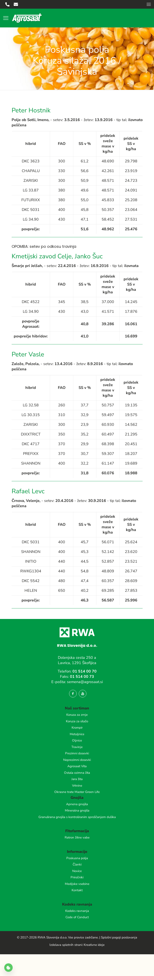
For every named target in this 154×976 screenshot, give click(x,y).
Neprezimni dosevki (77, 760)
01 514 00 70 (84, 671)
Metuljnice (77, 734)
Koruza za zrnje (77, 715)
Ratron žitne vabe (77, 837)
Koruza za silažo (77, 721)
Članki (77, 864)
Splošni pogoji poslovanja (119, 937)
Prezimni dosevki (77, 753)
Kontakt (77, 890)
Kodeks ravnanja (77, 911)
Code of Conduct (77, 917)
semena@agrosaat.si (85, 681)
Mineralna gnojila (77, 810)
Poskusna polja (77, 858)
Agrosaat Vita (77, 766)
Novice (77, 871)
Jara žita (77, 779)
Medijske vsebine (77, 884)
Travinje (77, 747)
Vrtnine (77, 785)
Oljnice (77, 740)
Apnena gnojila (77, 804)
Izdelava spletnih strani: (66, 945)
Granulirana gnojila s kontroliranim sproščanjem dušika (77, 817)
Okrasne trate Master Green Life (77, 792)
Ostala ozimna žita (77, 773)
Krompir (77, 727)
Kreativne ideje (94, 945)
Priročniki (77, 877)
